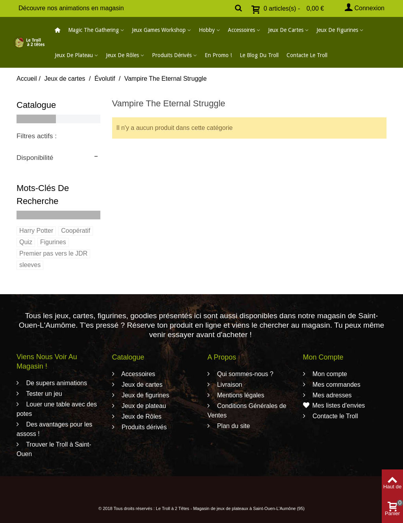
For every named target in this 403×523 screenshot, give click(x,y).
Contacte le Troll (307, 55)
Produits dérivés (172, 55)
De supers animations (55, 383)
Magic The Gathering (93, 30)
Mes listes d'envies (334, 405)
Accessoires (241, 30)
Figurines (53, 242)
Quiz (25, 242)
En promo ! (218, 55)
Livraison (228, 384)
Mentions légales (239, 395)
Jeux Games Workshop (159, 30)
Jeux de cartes (285, 30)
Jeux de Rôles (122, 55)
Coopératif (75, 230)
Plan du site (232, 426)
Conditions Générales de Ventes (247, 410)
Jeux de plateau (74, 55)
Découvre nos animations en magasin (71, 8)
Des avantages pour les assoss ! (54, 429)
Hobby (207, 30)
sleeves (30, 265)
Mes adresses (331, 395)
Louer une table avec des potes (57, 409)
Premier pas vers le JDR (53, 253)
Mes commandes (335, 384)
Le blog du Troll (259, 55)
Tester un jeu (43, 393)
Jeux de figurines (337, 30)
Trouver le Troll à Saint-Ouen (54, 449)
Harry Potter (36, 230)
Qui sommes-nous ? (244, 374)
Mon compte (329, 374)
